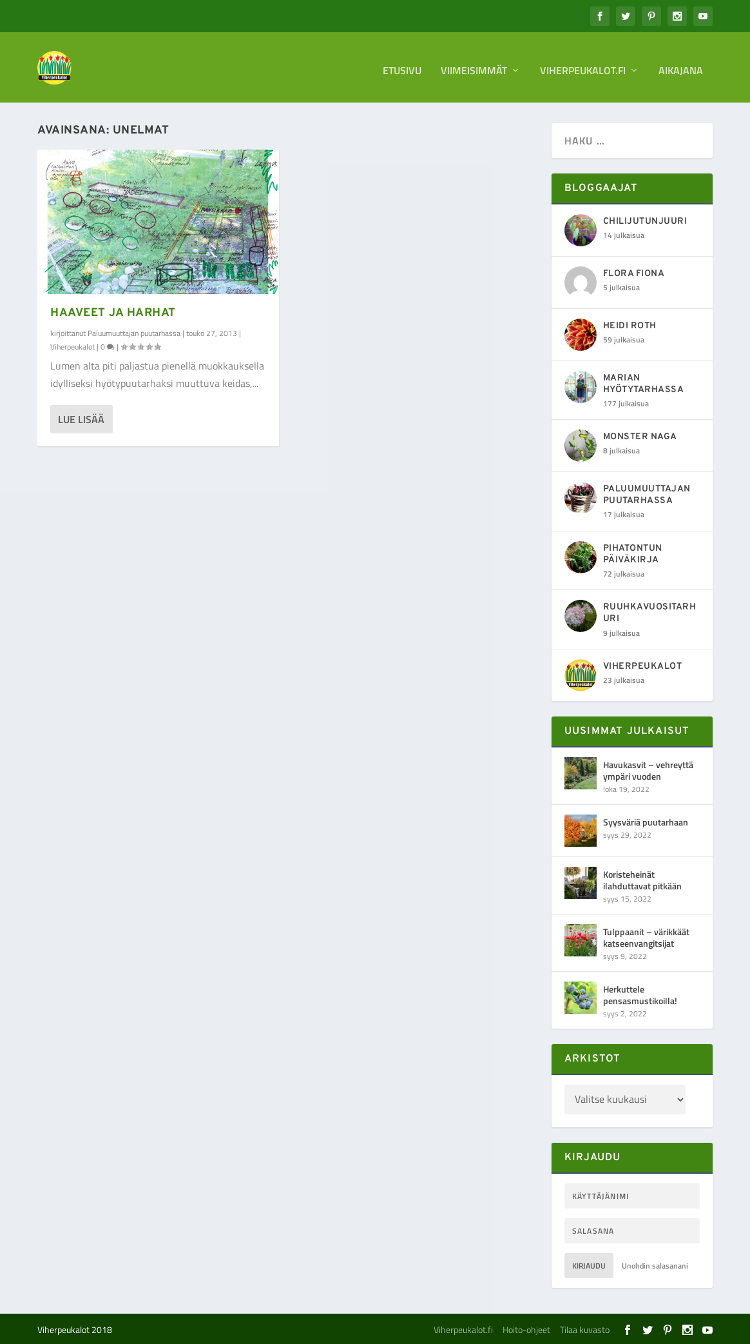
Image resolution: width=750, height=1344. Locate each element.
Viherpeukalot (72, 347)
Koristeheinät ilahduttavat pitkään (642, 879)
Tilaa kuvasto (585, 1329)
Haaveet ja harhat (113, 313)
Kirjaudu (589, 1265)
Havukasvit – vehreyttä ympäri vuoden (648, 769)
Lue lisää (81, 419)
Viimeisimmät (474, 65)
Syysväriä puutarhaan (645, 821)
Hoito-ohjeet (526, 1329)
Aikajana (681, 65)
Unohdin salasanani (655, 1265)
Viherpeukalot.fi (583, 65)
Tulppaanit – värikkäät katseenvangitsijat (646, 936)
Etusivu (402, 65)
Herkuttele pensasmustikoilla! (640, 994)
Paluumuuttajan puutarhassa (134, 333)
